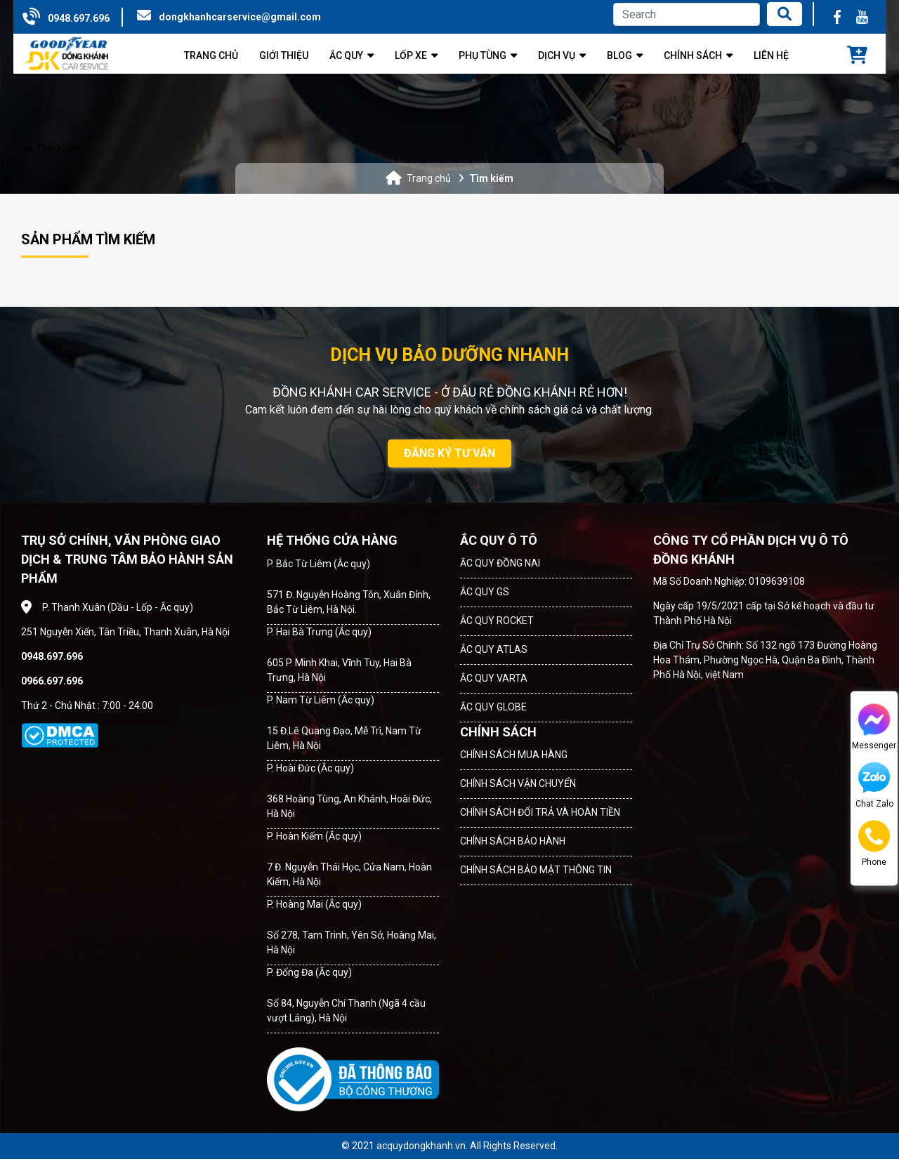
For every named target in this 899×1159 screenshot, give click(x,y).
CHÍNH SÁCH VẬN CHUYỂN (518, 783)
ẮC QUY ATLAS (493, 649)
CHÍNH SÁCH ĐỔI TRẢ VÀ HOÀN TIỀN (540, 812)
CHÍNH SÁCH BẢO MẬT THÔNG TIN (536, 869)
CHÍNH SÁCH (498, 731)
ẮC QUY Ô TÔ (498, 540)
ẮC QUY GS (484, 591)
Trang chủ (429, 178)
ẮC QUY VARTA (493, 678)
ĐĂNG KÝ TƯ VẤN (449, 453)
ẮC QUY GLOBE (493, 707)
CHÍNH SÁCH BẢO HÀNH (512, 841)
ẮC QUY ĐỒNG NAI (500, 563)
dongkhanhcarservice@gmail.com (240, 16)
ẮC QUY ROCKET (497, 620)
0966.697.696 (52, 681)
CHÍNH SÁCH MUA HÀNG (513, 754)
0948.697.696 (79, 18)
